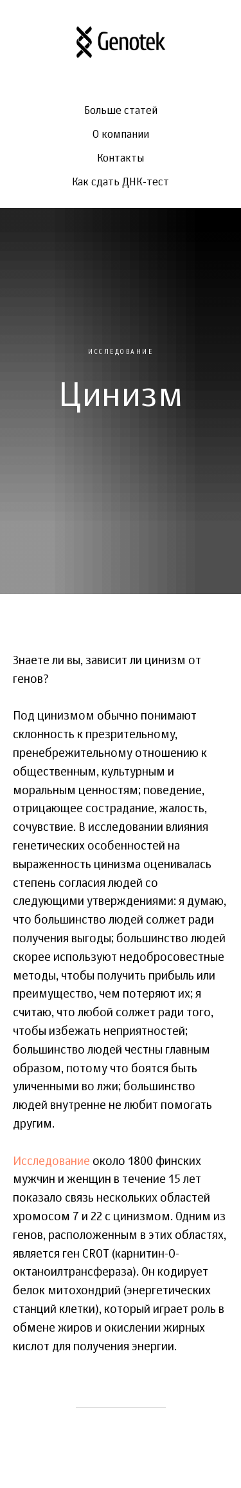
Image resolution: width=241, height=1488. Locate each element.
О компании (121, 135)
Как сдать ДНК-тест (120, 183)
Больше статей (120, 111)
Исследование (51, 1161)
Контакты (120, 159)
